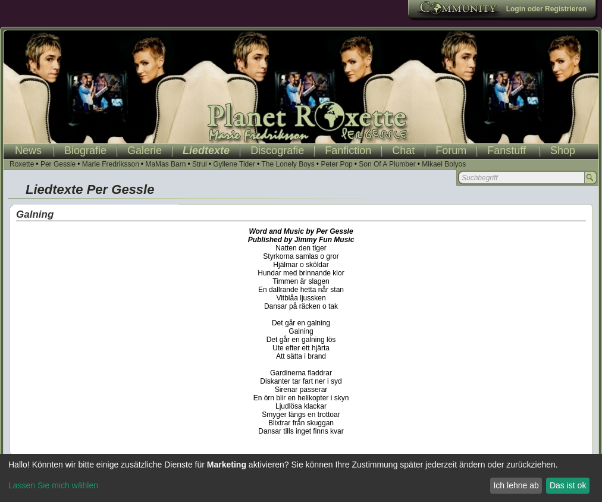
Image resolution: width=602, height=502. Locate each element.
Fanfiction (348, 150)
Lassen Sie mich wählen (53, 485)
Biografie (85, 150)
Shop (562, 150)
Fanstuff (506, 150)
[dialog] (301, 478)
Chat (403, 150)
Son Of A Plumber (387, 164)
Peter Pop (336, 164)
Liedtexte (206, 150)
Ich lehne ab (515, 485)
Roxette (22, 164)
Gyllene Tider (234, 164)
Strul (199, 164)
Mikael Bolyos (444, 164)
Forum (450, 150)
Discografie (277, 150)
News (28, 150)
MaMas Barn (165, 164)
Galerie (144, 150)
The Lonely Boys (287, 164)
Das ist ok (568, 485)
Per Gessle (58, 164)
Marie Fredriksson (110, 164)
